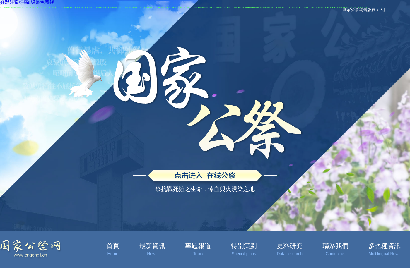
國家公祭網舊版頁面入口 (365, 9)
